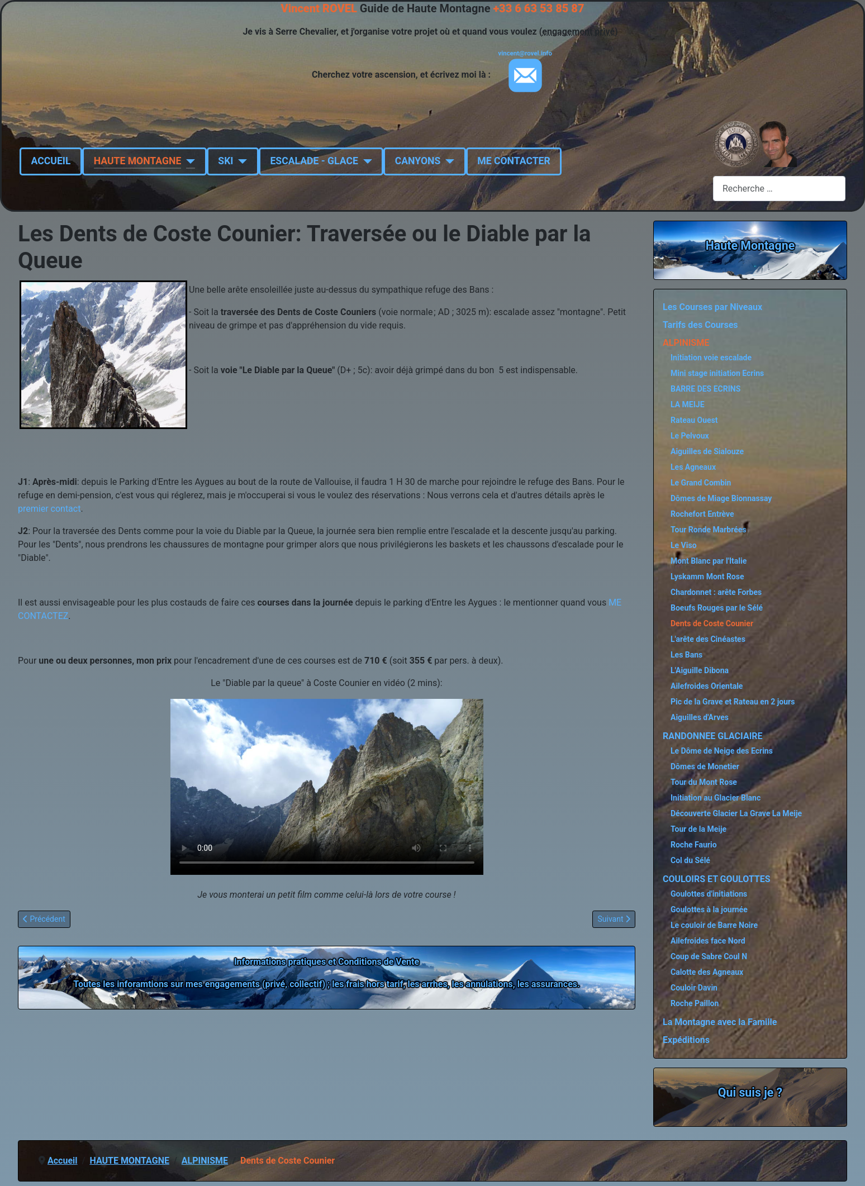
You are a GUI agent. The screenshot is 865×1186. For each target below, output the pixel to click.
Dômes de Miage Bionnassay (721, 498)
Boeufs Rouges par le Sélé (717, 607)
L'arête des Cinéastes (708, 639)
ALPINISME (686, 342)
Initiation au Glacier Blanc (716, 797)
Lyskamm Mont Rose (707, 576)
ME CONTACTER (513, 160)
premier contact (49, 508)
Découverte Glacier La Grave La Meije (736, 813)
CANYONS (418, 160)
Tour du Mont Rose (704, 782)
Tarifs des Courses (700, 325)
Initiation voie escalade (711, 357)
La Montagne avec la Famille (720, 1022)
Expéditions (686, 1040)
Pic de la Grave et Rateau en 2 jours (733, 701)
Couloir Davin (694, 987)
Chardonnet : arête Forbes (716, 592)
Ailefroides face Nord (708, 940)
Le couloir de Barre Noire (714, 925)
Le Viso (684, 545)
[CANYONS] (447, 161)
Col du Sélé (690, 860)
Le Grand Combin (701, 482)
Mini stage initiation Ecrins (717, 373)
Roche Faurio (694, 844)
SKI (225, 160)
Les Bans (686, 654)
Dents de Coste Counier (712, 623)
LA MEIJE (688, 404)
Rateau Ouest (694, 420)
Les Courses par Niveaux (712, 307)
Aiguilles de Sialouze (707, 451)
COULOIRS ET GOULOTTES (717, 879)
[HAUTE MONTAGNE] (188, 161)
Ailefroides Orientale (707, 686)
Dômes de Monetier (705, 766)
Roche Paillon (695, 1003)
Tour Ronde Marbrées (709, 529)
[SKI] (240, 161)
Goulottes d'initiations (709, 893)
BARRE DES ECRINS (705, 388)
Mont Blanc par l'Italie (709, 560)
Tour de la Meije (698, 829)
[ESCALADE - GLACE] (365, 161)
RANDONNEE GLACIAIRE (713, 736)
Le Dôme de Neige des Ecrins (722, 750)
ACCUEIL (51, 160)
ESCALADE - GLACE (314, 160)
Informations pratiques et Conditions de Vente (326, 961)
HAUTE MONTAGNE (138, 160)
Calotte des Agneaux (707, 972)
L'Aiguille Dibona (700, 670)
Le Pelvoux (690, 435)
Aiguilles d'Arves (700, 717)
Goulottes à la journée (709, 909)
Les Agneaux (693, 467)
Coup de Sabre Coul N (709, 956)
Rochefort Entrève (702, 513)
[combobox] (779, 188)
